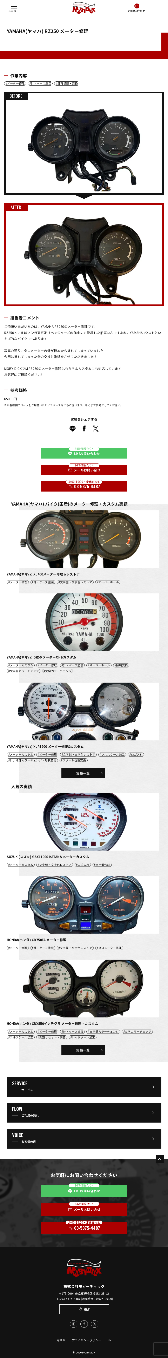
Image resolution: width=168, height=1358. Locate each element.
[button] (14, 8)
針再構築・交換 (68, 83)
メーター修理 (16, 83)
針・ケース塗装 (41, 83)
